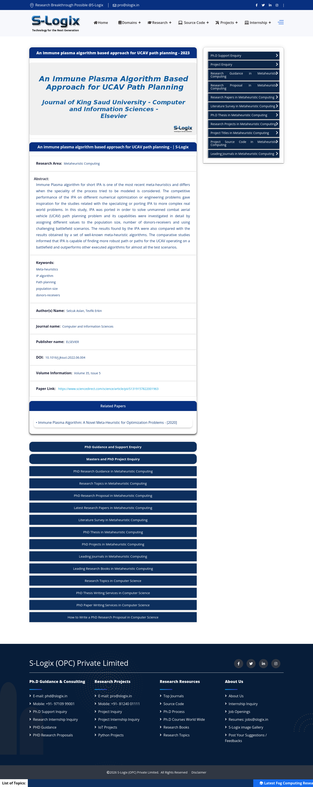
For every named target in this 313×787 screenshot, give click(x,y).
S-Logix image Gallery (246, 727)
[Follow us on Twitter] (263, 5)
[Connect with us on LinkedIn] (270, 5)
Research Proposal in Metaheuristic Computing (244, 86)
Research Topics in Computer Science (113, 580)
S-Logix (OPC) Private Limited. (138, 772)
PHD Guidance (45, 727)
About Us (236, 696)
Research (158, 22)
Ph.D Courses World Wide (184, 719)
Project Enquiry (244, 64)
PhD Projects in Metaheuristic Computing (113, 544)
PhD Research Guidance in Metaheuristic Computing (113, 471)
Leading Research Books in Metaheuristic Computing (113, 568)
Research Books (176, 727)
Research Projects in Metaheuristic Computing (244, 124)
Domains (127, 22)
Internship (256, 22)
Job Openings (239, 711)
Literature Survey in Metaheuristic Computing (113, 520)
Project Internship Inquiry (119, 719)
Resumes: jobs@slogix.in (248, 719)
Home (101, 22)
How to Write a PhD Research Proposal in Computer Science (113, 617)
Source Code (191, 22)
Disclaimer (197, 772)
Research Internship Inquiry (55, 719)
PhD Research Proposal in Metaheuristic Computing (113, 495)
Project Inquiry (110, 711)
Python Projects (111, 735)
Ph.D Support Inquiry (50, 711)
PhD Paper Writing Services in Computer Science (113, 605)
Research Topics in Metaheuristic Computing (113, 483)
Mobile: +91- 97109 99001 (54, 703)
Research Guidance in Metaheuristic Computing (244, 74)
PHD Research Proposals (53, 735)
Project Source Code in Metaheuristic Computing (244, 143)
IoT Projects (107, 727)
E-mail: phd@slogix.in (50, 696)
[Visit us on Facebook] (257, 5)
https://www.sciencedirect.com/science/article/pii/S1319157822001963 (108, 389)
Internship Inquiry (243, 703)
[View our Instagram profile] (277, 5)
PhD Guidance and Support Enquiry (113, 447)
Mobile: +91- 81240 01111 (119, 703)
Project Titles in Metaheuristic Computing (244, 133)
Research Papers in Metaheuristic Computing (244, 97)
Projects (225, 22)
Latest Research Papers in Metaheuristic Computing (113, 507)
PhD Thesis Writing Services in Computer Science (113, 593)
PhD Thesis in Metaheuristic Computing (113, 532)
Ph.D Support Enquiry (244, 55)
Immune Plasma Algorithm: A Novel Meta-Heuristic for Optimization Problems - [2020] (107, 422)
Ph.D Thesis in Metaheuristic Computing (244, 115)
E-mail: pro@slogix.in (115, 696)
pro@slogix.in (126, 5)
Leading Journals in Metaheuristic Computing (113, 556)
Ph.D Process (174, 711)
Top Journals (173, 696)
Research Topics (176, 735)
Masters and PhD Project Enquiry (113, 459)
